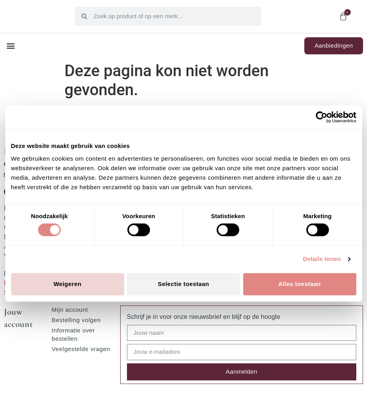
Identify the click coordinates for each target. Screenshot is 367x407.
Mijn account (70, 309)
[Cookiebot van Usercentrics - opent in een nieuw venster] (321, 117)
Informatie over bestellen (73, 334)
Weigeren (67, 283)
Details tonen (322, 259)
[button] (10, 45)
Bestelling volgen (76, 320)
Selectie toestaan (183, 283)
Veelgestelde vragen (81, 349)
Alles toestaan (299, 283)
